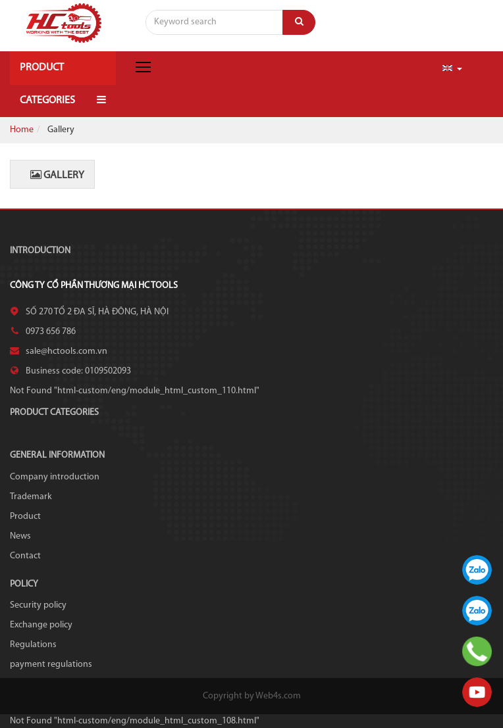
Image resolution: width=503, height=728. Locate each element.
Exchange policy (41, 625)
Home (22, 130)
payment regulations (51, 664)
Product (25, 517)
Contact (25, 556)
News (20, 536)
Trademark (31, 497)
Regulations (33, 645)
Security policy (38, 605)
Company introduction (54, 477)
